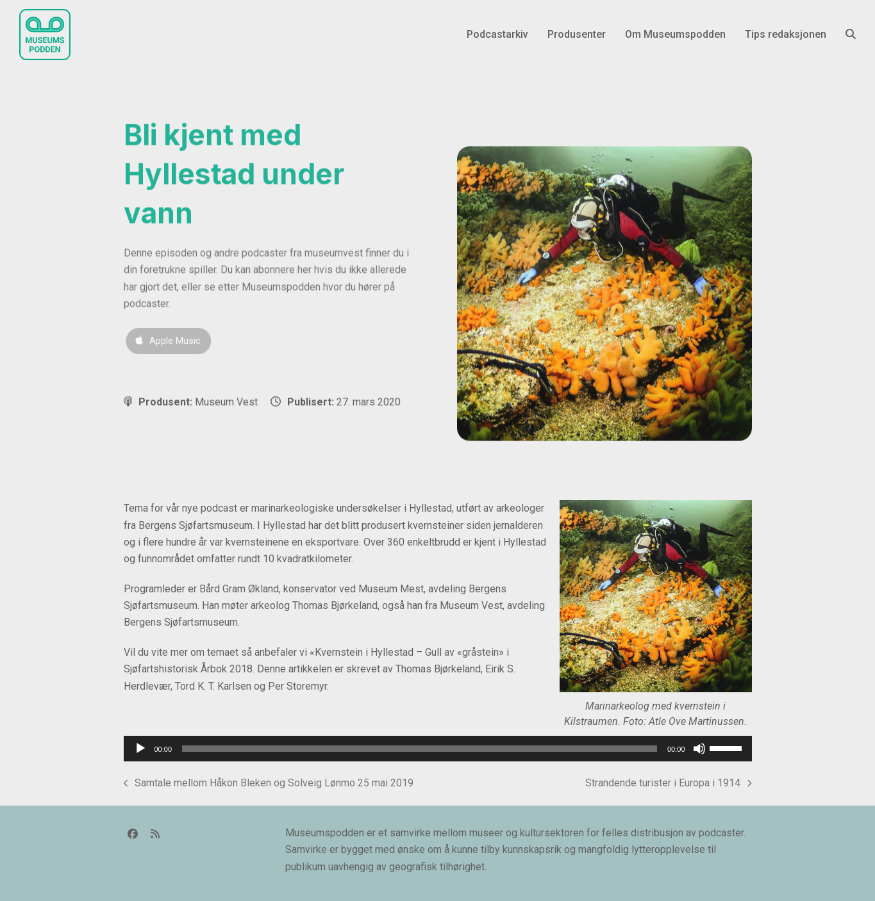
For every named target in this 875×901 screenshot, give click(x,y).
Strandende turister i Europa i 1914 (668, 784)
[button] (850, 35)
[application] (438, 748)
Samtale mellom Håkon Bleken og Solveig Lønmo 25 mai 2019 (269, 784)
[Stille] (699, 748)
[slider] (419, 748)
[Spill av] (140, 748)
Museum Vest (226, 402)
